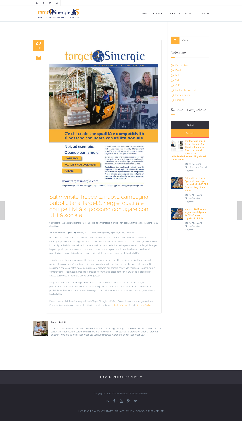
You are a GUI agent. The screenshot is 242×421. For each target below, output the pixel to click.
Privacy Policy (124, 411)
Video (178, 80)
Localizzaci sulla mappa (119, 377)
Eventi (178, 70)
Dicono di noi (181, 65)
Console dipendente (150, 411)
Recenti (199, 125)
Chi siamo (93, 411)
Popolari (180, 125)
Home (82, 411)
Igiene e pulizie (117, 233)
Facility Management (100, 233)
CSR (87, 233)
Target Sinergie (120, 393)
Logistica (130, 233)
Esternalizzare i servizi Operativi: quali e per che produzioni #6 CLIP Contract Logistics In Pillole (196, 176)
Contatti (107, 411)
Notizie (80, 233)
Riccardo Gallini (143, 305)
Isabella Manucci (120, 305)
